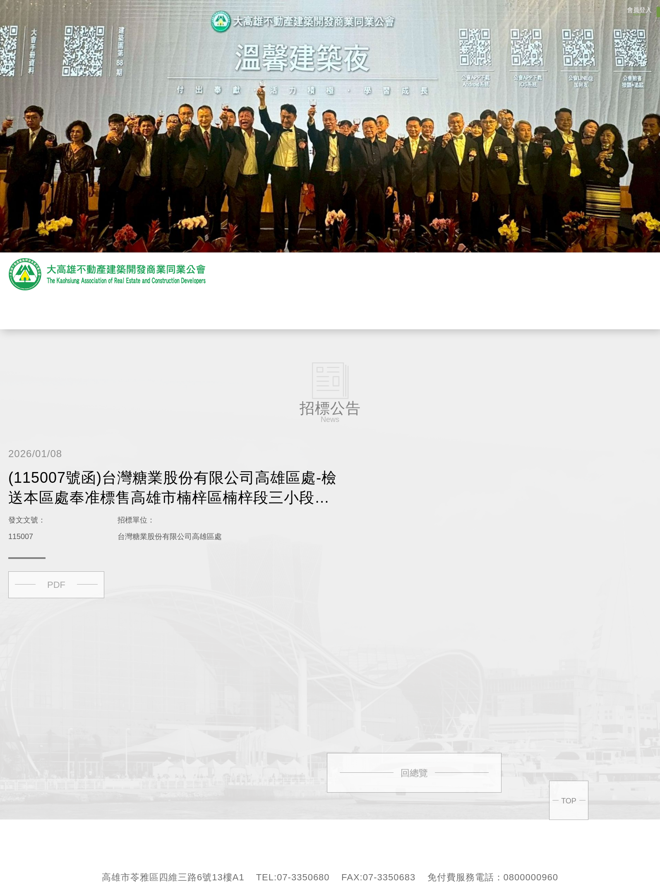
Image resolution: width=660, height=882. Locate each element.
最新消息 (261, 311)
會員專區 (434, 311)
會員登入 (639, 12)
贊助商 (319, 311)
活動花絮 (377, 311)
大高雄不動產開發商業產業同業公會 (107, 274)
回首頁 (550, 311)
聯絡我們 (492, 311)
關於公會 (203, 311)
